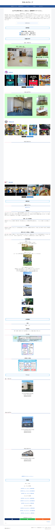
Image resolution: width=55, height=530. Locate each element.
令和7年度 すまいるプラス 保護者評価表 (27, 498)
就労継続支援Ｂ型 (39, 527)
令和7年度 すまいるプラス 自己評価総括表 (27, 500)
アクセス (43, 527)
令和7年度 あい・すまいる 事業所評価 (27, 493)
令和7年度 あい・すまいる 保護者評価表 (27, 488)
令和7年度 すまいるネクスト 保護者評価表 (27, 508)
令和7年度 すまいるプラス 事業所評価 (27, 503)
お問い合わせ (49, 527)
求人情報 (46, 527)
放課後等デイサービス (33, 527)
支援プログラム (27, 207)
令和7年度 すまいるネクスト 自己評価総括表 (27, 510)
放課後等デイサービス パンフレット (27, 476)
